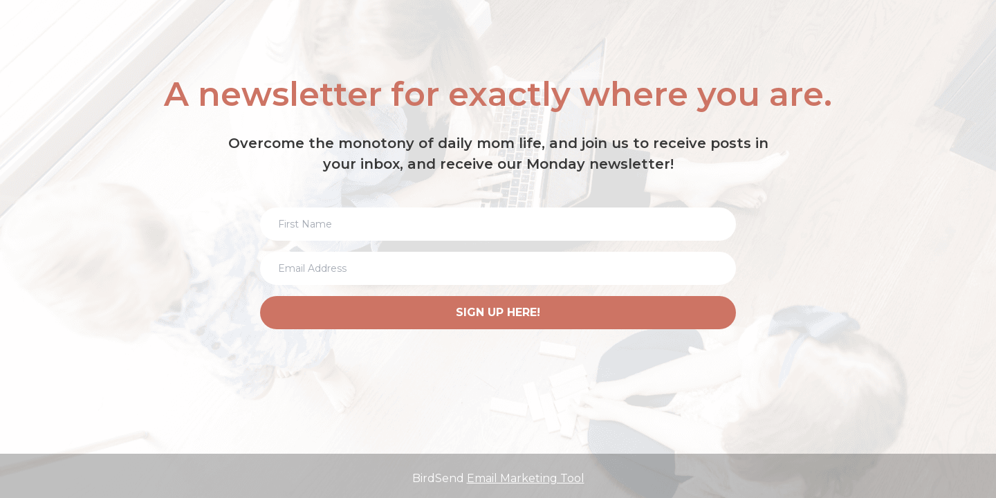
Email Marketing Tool (525, 478)
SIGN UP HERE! (498, 312)
